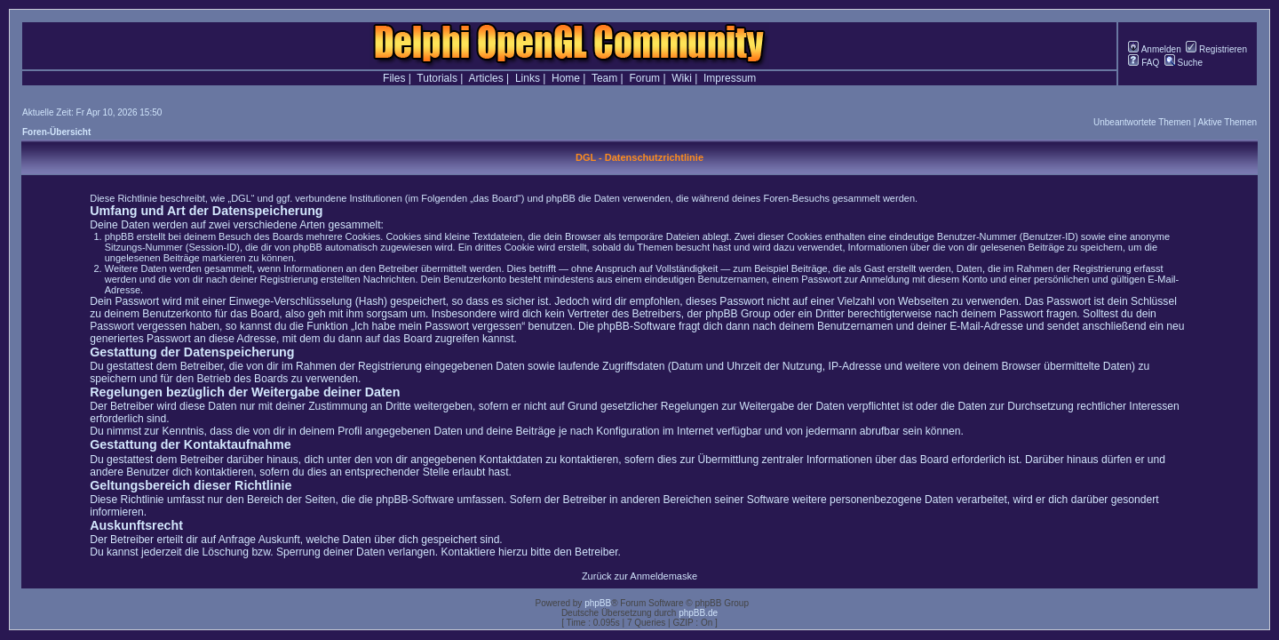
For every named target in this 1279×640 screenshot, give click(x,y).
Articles (485, 78)
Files (394, 78)
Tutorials (437, 78)
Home (566, 78)
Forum (644, 78)
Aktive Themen (1227, 122)
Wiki (681, 78)
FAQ (1143, 63)
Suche (1183, 63)
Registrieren (1216, 49)
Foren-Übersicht (56, 132)
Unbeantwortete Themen (1142, 122)
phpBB (597, 603)
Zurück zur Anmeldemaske (639, 576)
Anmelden (1154, 49)
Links (527, 78)
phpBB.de (698, 613)
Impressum (729, 78)
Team (604, 78)
